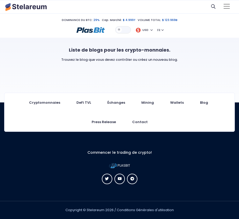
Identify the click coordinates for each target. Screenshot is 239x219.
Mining (147, 102)
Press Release (104, 121)
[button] (90, 30)
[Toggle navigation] (227, 6)
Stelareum (95, 209)
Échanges (116, 102)
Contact (140, 121)
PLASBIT (119, 165)
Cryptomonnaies (44, 102)
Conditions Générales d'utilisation (145, 209)
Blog (204, 102)
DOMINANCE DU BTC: (77, 20)
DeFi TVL (83, 102)
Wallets (177, 102)
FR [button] (158, 30)
